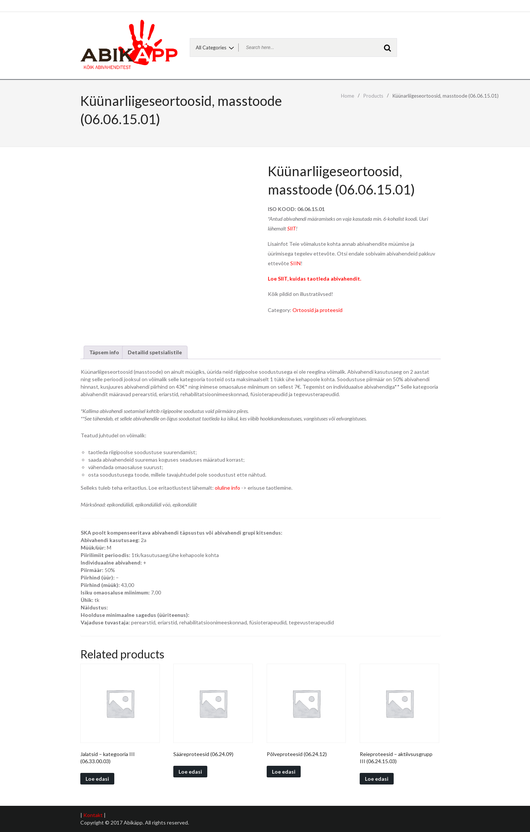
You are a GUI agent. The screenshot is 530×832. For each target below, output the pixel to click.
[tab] (104, 352)
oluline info (227, 487)
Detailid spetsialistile (155, 352)
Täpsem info (104, 352)
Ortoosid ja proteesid (317, 310)
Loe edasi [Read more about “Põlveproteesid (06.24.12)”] (283, 771)
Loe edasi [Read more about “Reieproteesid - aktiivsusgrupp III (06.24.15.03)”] (376, 779)
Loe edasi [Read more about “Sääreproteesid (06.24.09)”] (190, 771)
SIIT (291, 228)
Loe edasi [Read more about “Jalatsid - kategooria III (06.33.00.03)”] (97, 779)
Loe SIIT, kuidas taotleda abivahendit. (314, 278)
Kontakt (93, 815)
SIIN (295, 263)
